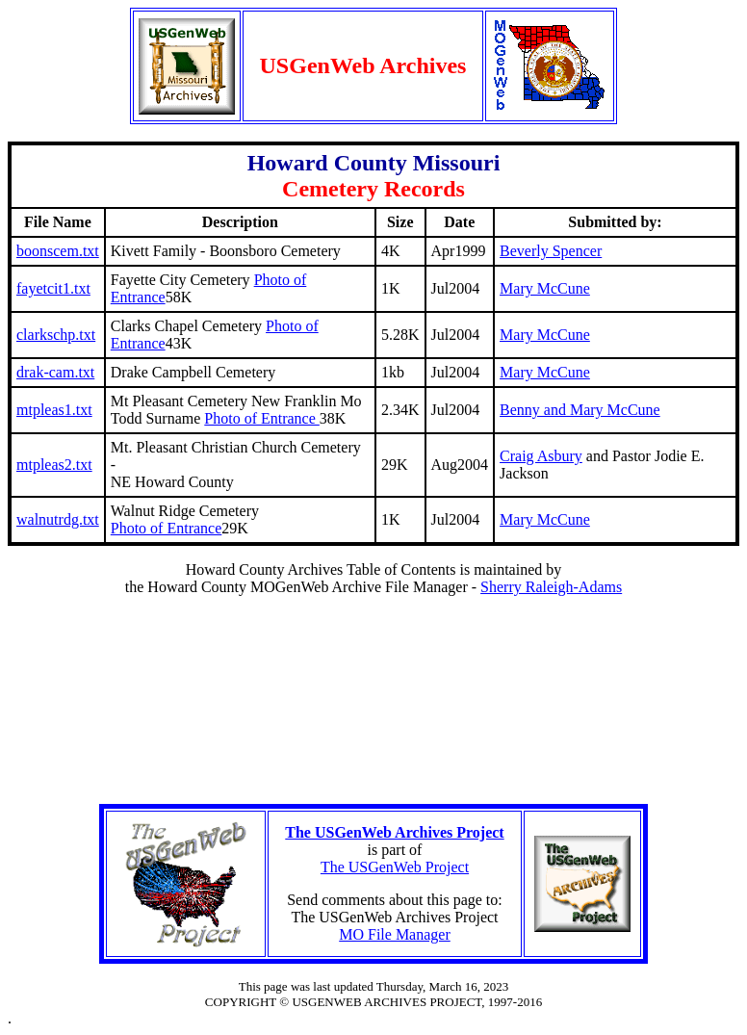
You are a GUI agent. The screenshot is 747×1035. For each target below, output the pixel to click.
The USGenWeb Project (395, 867)
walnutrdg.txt (57, 519)
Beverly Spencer (551, 251)
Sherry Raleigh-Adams (551, 587)
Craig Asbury (541, 456)
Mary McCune (545, 288)
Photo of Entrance (262, 418)
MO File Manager (395, 934)
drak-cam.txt (55, 372)
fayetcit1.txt (53, 288)
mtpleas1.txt (54, 409)
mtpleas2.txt (54, 464)
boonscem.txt (57, 251)
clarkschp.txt (55, 334)
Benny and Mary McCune (580, 409)
